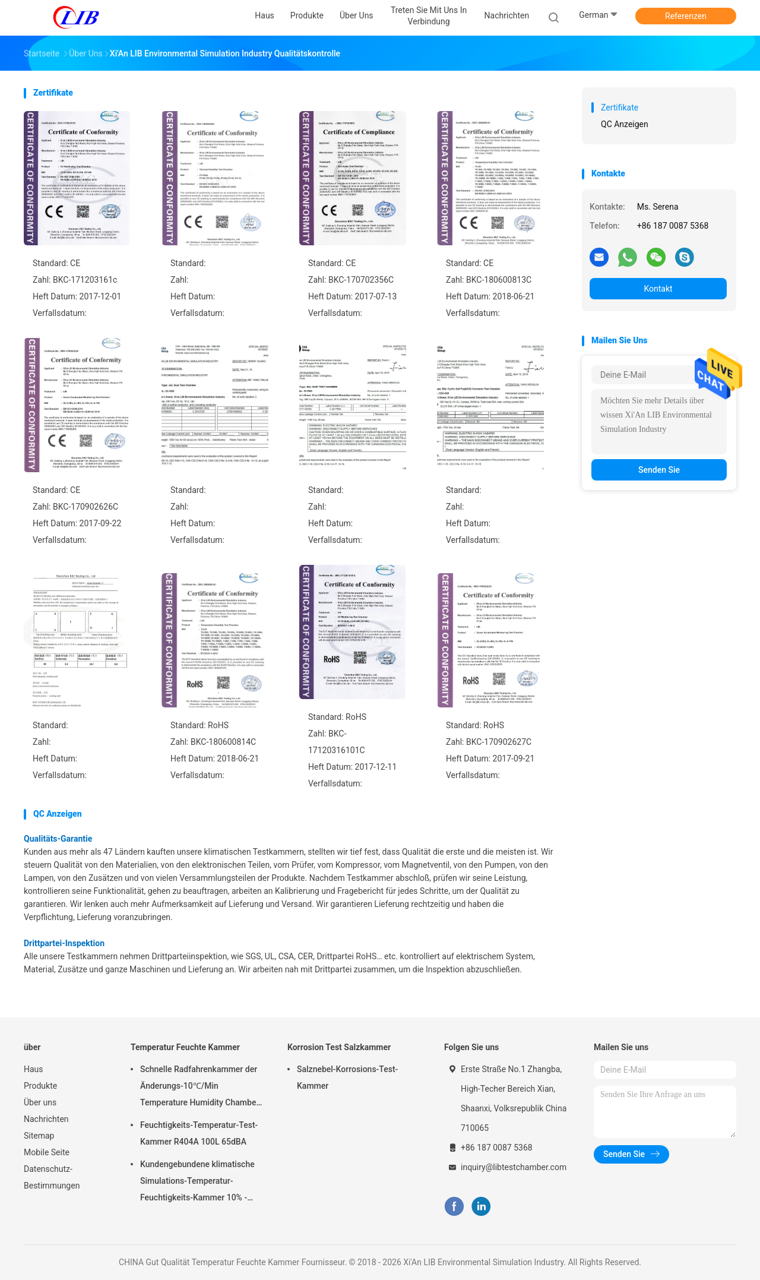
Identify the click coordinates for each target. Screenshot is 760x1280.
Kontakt (658, 288)
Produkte (40, 1086)
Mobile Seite (46, 1152)
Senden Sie (659, 470)
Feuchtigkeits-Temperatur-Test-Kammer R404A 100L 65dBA (199, 1133)
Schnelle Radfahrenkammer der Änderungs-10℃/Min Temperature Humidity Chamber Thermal (199, 1087)
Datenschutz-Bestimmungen (52, 1177)
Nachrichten (46, 1119)
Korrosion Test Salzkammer (339, 1047)
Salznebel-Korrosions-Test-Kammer (347, 1077)
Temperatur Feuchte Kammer (185, 1047)
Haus (33, 1069)
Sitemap (39, 1135)
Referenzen (686, 16)
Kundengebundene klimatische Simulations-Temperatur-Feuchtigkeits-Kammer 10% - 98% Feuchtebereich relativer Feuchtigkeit (197, 1182)
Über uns (40, 1102)
